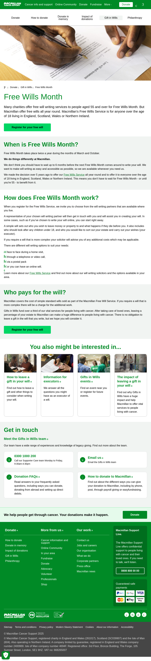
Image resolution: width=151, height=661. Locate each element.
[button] (143, 4)
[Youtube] (138, 614)
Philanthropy (135, 17)
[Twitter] (132, 614)
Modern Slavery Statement (69, 627)
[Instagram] (144, 614)
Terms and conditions (25, 627)
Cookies (90, 627)
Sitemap (8, 627)
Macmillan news (86, 571)
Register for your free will (27, 329)
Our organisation (86, 550)
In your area (48, 553)
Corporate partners (88, 561)
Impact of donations (87, 17)
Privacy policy (46, 627)
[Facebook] (126, 614)
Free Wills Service (74, 174)
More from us (51, 530)
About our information (107, 627)
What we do (83, 555)
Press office (83, 566)
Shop (44, 584)
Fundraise (96, 4)
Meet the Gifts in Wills (26, 439)
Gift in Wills (111, 17)
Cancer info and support (39, 4)
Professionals (49, 579)
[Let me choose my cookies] (6, 655)
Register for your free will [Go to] (27, 127)
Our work (84, 530)
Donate (83, 4)
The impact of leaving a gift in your (129, 381)
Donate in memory (63, 17)
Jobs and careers (87, 545)
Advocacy (46, 568)
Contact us (83, 540)
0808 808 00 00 (130, 570)
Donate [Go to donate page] (126, 4)
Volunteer (46, 574)
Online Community (66, 4)
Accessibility (127, 627)
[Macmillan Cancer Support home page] (5, 87)
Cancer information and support (54, 541)
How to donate (39, 17)
